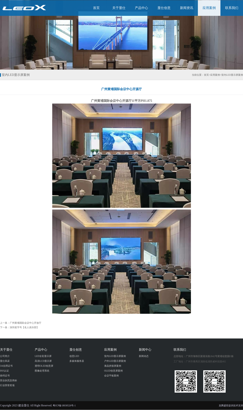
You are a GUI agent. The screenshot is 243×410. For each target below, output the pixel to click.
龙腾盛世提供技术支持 (231, 405)
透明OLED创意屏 (44, 366)
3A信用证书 (6, 366)
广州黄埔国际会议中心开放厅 (25, 323)
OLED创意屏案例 (113, 370)
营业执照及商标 (8, 380)
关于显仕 (118, 8)
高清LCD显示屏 (43, 361)
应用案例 (209, 8)
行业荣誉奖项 (7, 385)
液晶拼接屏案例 (112, 366)
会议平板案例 (111, 375)
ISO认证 (4, 370)
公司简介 (5, 356)
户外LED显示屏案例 (115, 361)
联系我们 (231, 8)
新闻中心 (145, 349)
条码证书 (5, 375)
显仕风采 (5, 361)
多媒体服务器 (76, 361)
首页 (96, 8)
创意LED (74, 356)
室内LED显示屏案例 (232, 75)
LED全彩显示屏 (43, 356)
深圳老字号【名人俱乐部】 (24, 327)
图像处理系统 (42, 370)
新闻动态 (144, 356)
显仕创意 (164, 8)
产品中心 (141, 8)
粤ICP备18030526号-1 (64, 405)
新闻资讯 (186, 8)
